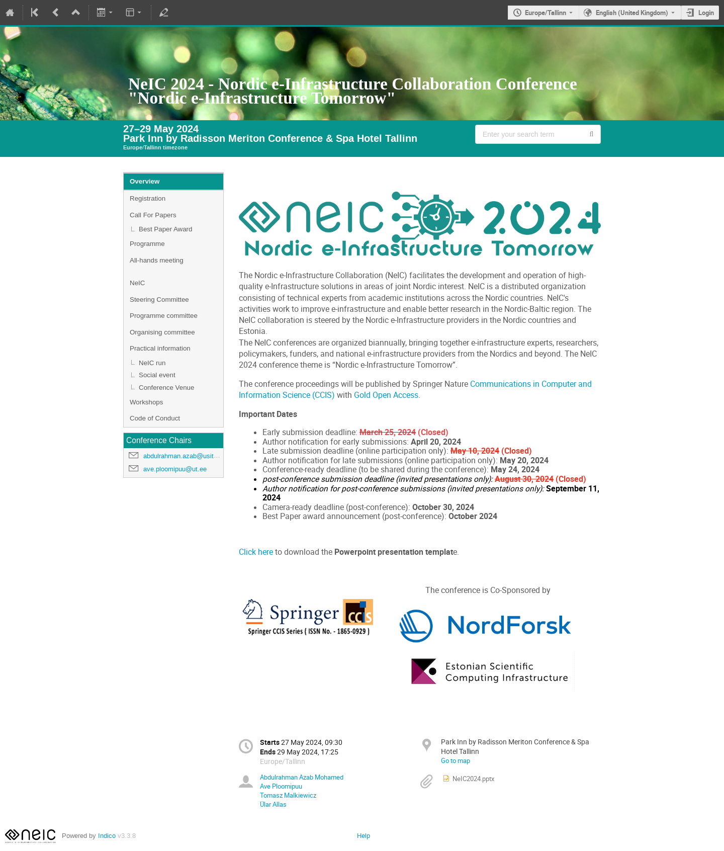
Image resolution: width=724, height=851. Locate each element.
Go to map (455, 760)
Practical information (160, 348)
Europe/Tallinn (545, 12)
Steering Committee (159, 299)
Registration (147, 198)
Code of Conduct (155, 418)
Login (706, 12)
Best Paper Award (165, 229)
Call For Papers (153, 215)
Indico (107, 835)
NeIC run (152, 363)
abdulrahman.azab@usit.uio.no (188, 456)
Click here (256, 552)
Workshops (146, 402)
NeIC (137, 283)
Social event (157, 375)
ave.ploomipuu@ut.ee (175, 469)
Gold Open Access (386, 395)
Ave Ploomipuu (281, 786)
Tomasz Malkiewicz (288, 795)
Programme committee (164, 315)
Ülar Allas (273, 804)
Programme (147, 243)
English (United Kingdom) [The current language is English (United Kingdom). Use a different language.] (632, 12)
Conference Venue (166, 387)
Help (363, 835)
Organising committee (162, 332)
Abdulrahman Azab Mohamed (301, 777)
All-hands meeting (157, 260)
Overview (144, 181)
